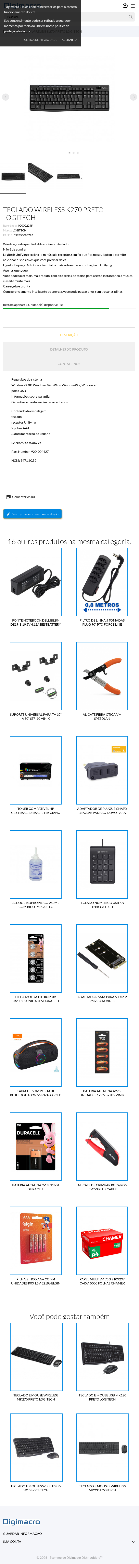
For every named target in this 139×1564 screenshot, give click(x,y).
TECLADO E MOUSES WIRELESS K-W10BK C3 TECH (36, 1488)
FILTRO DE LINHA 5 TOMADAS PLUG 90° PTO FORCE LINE (102, 622)
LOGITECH (19, 230)
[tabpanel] (69, 97)
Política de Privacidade (40, 39)
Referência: (10, 225)
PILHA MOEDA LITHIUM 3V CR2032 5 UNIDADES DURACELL (36, 999)
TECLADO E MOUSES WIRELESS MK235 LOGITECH (102, 1488)
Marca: (7, 230)
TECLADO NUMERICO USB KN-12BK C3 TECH (103, 905)
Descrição (69, 335)
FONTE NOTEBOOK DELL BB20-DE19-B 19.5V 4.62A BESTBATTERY (36, 622)
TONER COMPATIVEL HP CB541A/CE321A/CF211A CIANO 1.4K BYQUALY (36, 811)
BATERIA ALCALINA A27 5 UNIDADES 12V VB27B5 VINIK (102, 1093)
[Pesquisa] (131, 17)
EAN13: (8, 235)
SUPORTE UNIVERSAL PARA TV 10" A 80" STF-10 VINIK (36, 716)
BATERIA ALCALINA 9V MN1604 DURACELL (36, 1187)
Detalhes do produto (69, 349)
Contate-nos (69, 364)
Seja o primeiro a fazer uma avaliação (33, 514)
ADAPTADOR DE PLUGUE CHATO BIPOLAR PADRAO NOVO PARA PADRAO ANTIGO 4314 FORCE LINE (103, 811)
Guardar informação (22, 1533)
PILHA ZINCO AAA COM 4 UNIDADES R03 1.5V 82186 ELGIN (36, 1281)
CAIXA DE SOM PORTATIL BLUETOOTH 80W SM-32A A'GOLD (36, 1093)
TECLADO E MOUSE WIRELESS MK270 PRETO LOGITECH (36, 1397)
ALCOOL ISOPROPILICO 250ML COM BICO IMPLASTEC (36, 905)
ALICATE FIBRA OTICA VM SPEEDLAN (102, 716)
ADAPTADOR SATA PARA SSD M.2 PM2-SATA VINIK (102, 999)
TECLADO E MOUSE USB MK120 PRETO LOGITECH (103, 1397)
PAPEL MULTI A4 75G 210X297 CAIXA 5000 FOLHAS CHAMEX (102, 1281)
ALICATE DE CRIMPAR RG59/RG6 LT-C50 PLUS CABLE (102, 1187)
